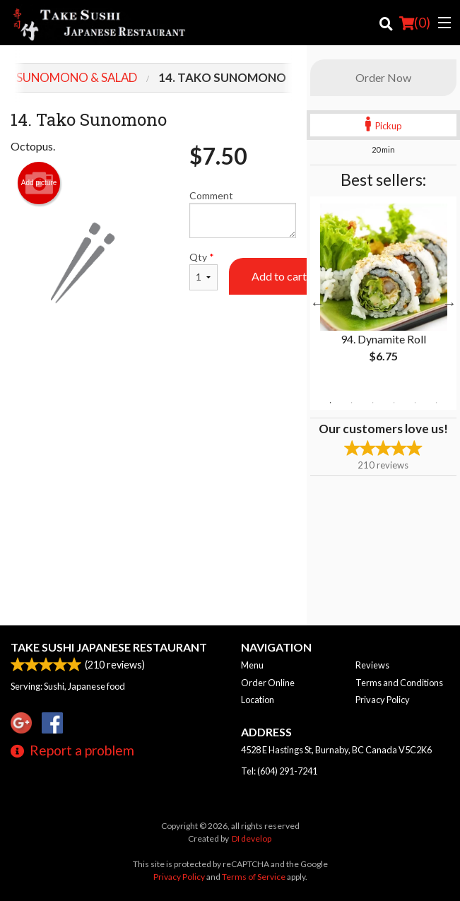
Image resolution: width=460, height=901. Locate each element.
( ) (414, 22)
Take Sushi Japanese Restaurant (109, 647)
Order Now (383, 77)
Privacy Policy (382, 699)
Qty (203, 270)
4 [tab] (394, 403)
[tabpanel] (383, 294)
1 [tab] (330, 403)
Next (449, 303)
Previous (317, 303)
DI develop (251, 838)
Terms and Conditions (399, 682)
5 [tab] (415, 403)
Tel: (279, 771)
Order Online (268, 682)
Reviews (372, 665)
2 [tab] (351, 403)
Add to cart (279, 276)
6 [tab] (436, 403)
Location (257, 699)
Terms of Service (253, 876)
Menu (252, 665)
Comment (242, 213)
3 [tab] (372, 403)
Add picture (39, 183)
